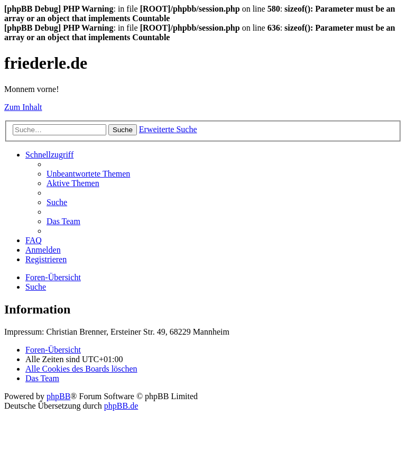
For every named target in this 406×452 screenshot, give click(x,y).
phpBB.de (121, 405)
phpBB (58, 396)
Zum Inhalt (23, 107)
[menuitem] (88, 173)
